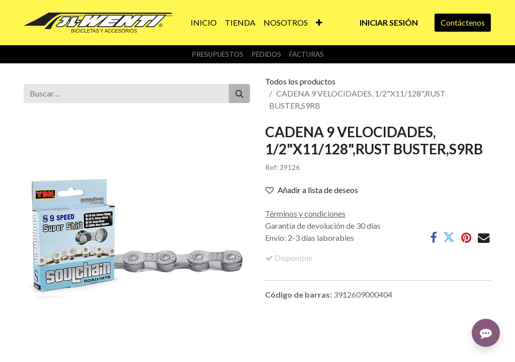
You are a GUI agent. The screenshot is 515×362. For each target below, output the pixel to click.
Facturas (306, 54)
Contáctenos (463, 22)
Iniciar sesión (389, 22)
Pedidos (266, 54)
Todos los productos (300, 81)
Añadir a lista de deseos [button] (312, 190)
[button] (319, 23)
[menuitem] (204, 23)
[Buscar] (239, 93)
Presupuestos (217, 54)
